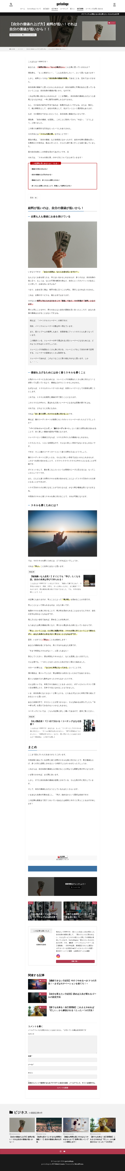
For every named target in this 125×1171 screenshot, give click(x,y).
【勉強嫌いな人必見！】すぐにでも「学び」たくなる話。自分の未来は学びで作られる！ (55, 578)
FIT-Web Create (58, 1164)
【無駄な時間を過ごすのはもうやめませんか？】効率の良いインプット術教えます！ (75, 1139)
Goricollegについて (34, 9)
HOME (13, 49)
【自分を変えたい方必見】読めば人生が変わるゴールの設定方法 (72, 995)
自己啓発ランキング (62, 859)
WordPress (79, 1164)
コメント (31, 1034)
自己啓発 (80, 9)
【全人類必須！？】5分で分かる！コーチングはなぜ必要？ (55, 722)
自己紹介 (46, 9)
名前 (30, 1056)
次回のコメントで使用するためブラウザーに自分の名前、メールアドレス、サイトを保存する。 (62, 1083)
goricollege (62, 4)
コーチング (64, 9)
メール (31, 1064)
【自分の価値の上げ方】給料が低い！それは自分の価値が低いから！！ (47, 49)
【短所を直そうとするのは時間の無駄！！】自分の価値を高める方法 (48, 1139)
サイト (30, 1073)
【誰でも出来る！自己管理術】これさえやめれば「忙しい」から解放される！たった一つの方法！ (71, 1009)
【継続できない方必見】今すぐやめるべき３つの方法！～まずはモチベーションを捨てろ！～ (72, 982)
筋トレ (72, 9)
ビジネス (55, 9)
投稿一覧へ (75, 961)
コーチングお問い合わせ (94, 9)
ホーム (22, 9)
